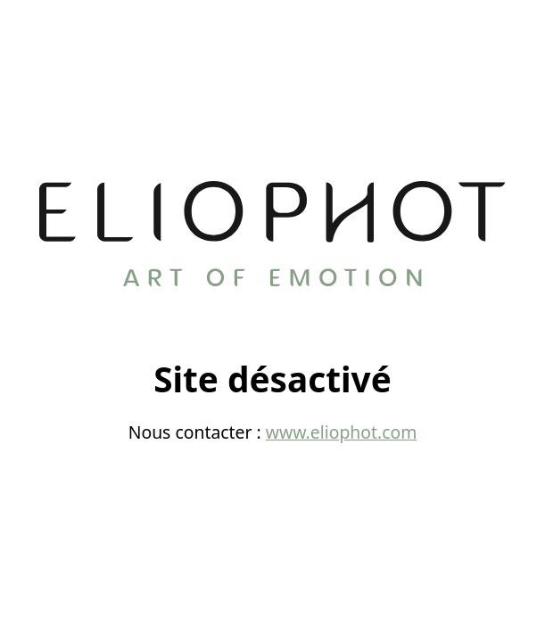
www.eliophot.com (341, 432)
